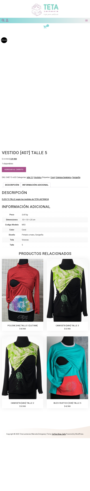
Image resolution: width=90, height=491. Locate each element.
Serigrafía (76, 230)
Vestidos (37, 230)
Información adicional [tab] (35, 238)
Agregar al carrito (13, 222)
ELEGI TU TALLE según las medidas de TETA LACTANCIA (25, 252)
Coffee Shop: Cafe (59, 487)
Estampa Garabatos (63, 230)
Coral (53, 230)
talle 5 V (30, 230)
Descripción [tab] (12, 238)
